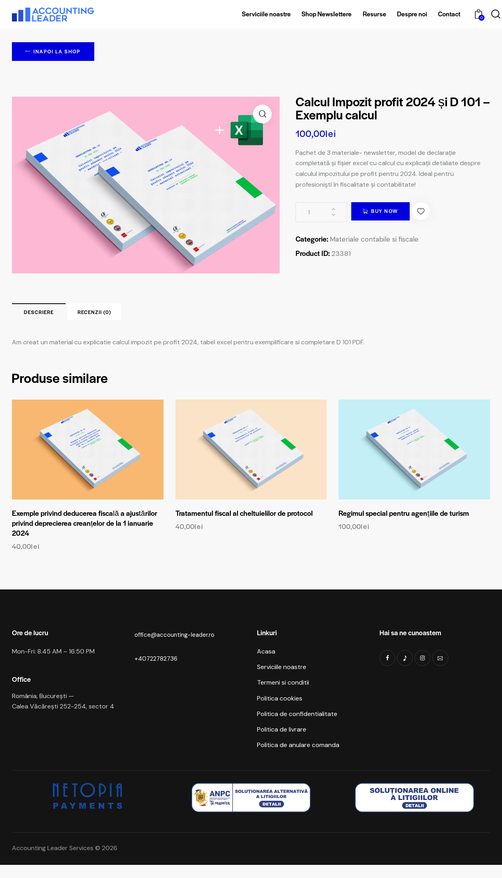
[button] (262, 115)
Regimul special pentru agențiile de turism (404, 523)
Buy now (392, 213)
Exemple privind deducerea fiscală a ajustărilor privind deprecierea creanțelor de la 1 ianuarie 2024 (84, 532)
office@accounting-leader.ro (176, 644)
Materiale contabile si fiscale (377, 241)
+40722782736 (157, 668)
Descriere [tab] (67, 317)
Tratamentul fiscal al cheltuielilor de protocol (244, 523)
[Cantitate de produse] (321, 214)
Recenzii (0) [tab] (179, 317)
